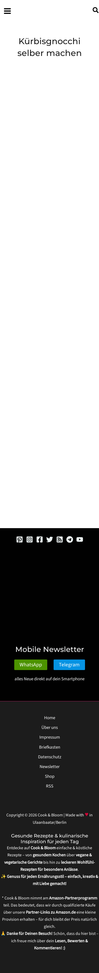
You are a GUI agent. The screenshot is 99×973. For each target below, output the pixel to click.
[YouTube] (79, 539)
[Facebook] (39, 539)
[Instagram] (29, 539)
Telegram (69, 664)
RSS (49, 786)
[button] (96, 11)
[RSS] (59, 539)
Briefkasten (49, 747)
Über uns (49, 727)
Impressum (49, 737)
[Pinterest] (19, 539)
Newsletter (50, 767)
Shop (49, 776)
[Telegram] (69, 539)
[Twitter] (49, 539)
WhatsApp (31, 664)
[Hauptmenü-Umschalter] (7, 11)
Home (49, 718)
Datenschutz (49, 757)
